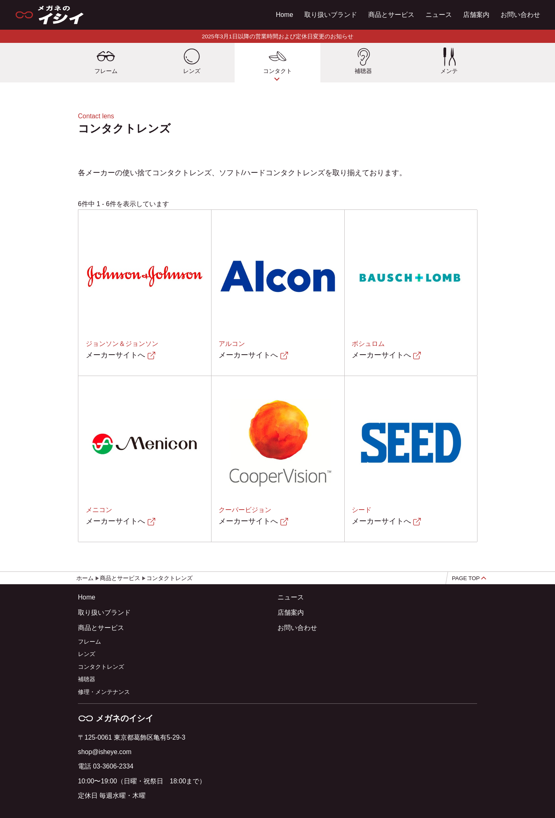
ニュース (439, 14)
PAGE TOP (469, 578)
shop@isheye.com (105, 751)
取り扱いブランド (330, 14)
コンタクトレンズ (101, 667)
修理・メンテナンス (104, 692)
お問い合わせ (520, 14)
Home (284, 14)
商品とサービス (391, 14)
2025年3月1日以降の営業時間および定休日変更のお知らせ (277, 36)
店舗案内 (476, 14)
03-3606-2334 (113, 766)
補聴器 (86, 679)
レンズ (86, 654)
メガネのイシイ (115, 718)
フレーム (89, 642)
